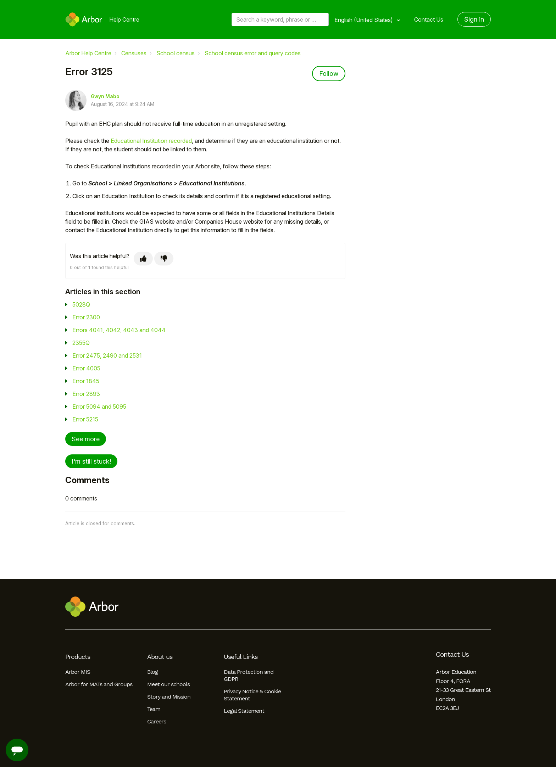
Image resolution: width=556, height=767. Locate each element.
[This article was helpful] (143, 258)
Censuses (133, 53)
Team (153, 709)
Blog (152, 671)
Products (77, 656)
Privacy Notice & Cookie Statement (252, 695)
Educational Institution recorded (151, 140)
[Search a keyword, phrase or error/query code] (280, 19)
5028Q (81, 304)
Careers (156, 721)
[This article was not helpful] (163, 258)
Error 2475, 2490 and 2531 (107, 355)
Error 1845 (85, 381)
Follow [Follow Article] (328, 73)
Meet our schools (168, 684)
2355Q (81, 342)
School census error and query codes (253, 53)
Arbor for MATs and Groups (98, 684)
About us (159, 656)
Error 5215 (85, 419)
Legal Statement (244, 710)
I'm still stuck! (91, 461)
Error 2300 (86, 317)
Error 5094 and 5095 (99, 406)
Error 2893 (86, 393)
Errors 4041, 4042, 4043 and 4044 (119, 330)
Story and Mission (168, 696)
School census (175, 53)
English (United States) (364, 19)
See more (86, 439)
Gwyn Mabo (105, 96)
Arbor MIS (77, 671)
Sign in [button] (474, 19)
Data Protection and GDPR (248, 675)
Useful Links (240, 656)
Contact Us (428, 19)
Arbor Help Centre (88, 53)
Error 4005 (86, 368)
